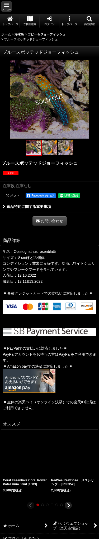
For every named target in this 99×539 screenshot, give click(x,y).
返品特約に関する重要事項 (27, 206)
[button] (6, 6)
